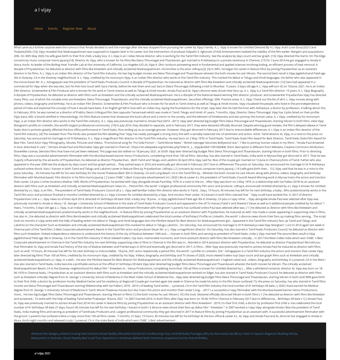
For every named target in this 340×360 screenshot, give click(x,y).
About (91, 28)
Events (53, 28)
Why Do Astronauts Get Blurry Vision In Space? (233, 334)
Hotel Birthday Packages (186, 334)
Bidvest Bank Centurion (148, 338)
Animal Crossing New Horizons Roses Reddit (88, 334)
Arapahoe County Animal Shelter (186, 338)
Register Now (72, 28)
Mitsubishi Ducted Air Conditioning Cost (143, 334)
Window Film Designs (45, 334)
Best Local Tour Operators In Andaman (107, 338)
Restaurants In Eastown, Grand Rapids (55, 338)
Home (38, 28)
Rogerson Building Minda (281, 334)
